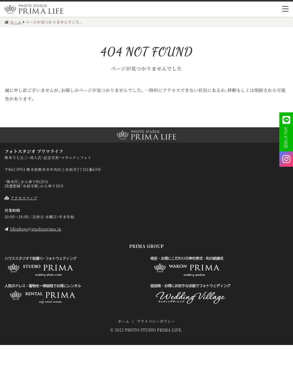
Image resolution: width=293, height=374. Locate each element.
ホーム (123, 321)
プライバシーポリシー (156, 321)
